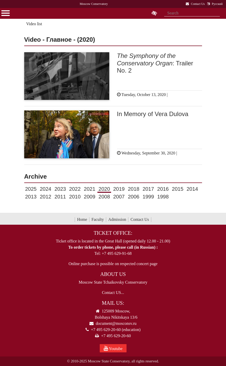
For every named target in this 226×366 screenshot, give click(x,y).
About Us (113, 274)
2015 (177, 189)
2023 (60, 189)
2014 (192, 189)
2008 (104, 196)
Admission (117, 219)
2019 (119, 189)
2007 (119, 196)
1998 (163, 196)
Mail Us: (113, 303)
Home (82, 219)
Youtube (113, 348)
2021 (89, 189)
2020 (104, 189)
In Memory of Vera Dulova (152, 113)
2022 (75, 189)
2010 (75, 196)
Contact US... (113, 292)
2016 (163, 189)
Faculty (97, 219)
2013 (31, 196)
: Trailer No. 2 (155, 63)
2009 (89, 196)
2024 (45, 189)
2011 (60, 196)
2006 (133, 196)
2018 (133, 189)
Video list (34, 24)
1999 (148, 196)
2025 (31, 189)
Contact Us (139, 219)
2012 (45, 196)
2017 (148, 189)
